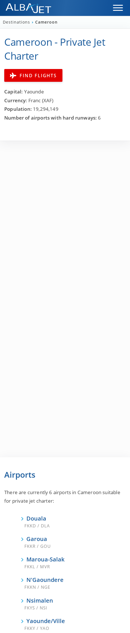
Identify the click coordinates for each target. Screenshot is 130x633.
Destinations (17, 22)
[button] (118, 7)
